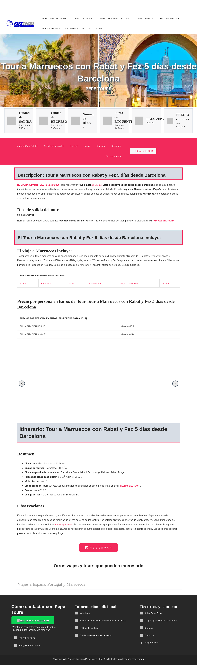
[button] (22, 383)
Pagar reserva (152, 644)
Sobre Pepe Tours (153, 614)
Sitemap (148, 629)
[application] (67, 18)
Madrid (24, 283)
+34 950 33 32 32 (27, 639)
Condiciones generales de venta (96, 636)
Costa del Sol (94, 283)
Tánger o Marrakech (129, 283)
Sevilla (70, 283)
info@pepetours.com (30, 646)
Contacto (149, 636)
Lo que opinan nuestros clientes (161, 621)
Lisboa (165, 283)
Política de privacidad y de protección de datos (104, 621)
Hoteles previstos (64, 525)
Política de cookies (89, 629)
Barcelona (46, 283)
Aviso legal (85, 614)
